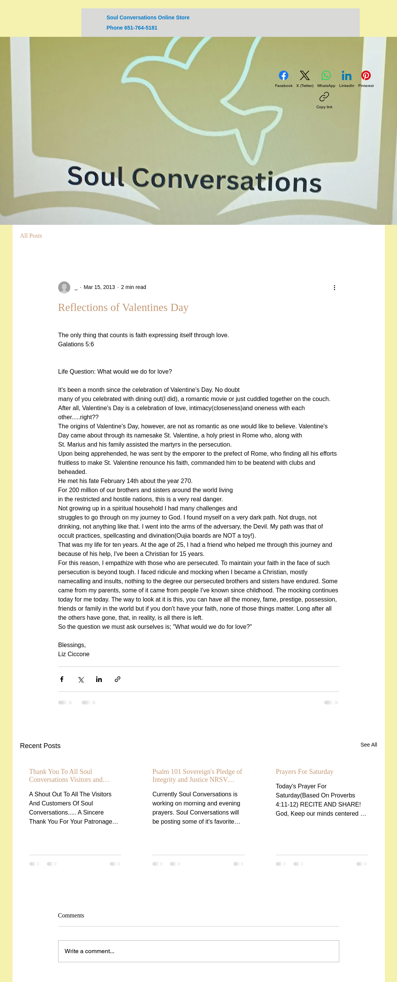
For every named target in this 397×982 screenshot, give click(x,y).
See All (369, 745)
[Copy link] (324, 100)
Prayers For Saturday (305, 771)
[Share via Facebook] (61, 679)
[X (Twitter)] (304, 79)
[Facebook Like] (332, 51)
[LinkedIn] (346, 79)
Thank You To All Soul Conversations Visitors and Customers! (66, 776)
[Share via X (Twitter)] (80, 679)
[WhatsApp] (326, 79)
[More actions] (334, 287)
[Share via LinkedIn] (99, 679)
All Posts (31, 235)
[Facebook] (284, 79)
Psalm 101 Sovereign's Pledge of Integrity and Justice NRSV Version (197, 776)
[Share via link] (117, 679)
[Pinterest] (366, 79)
